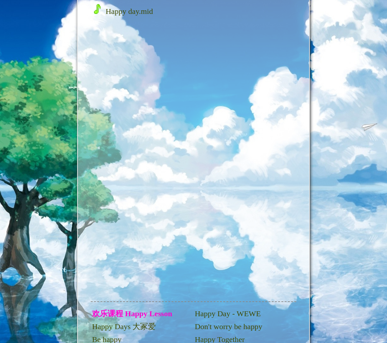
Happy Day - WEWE (228, 313)
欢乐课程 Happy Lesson (132, 313)
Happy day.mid (123, 11)
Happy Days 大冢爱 (124, 326)
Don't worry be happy (228, 326)
